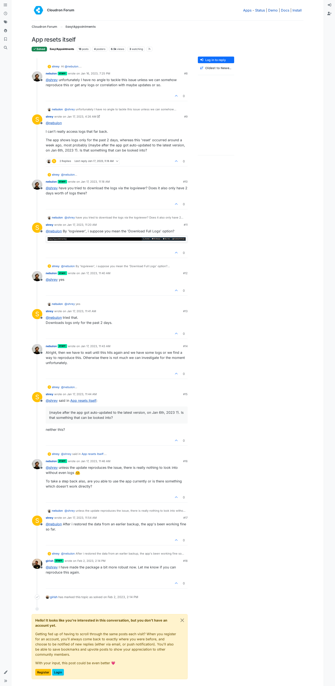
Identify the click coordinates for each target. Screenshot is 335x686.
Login (58, 672)
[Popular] (5, 30)
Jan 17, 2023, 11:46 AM (95, 461)
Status (260, 10)
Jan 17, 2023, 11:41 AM (81, 311)
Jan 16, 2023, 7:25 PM (95, 73)
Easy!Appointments (62, 49)
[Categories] (5, 5)
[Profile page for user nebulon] (37, 76)
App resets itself (83, 400)
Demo (273, 10)
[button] (5, 672)
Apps (247, 10)
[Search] (5, 47)
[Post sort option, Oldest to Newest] (216, 68)
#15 (185, 394)
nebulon (51, 73)
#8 (186, 73)
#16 (185, 461)
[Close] (182, 620)
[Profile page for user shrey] (37, 119)
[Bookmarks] (5, 39)
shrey (55, 66)
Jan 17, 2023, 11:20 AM (82, 224)
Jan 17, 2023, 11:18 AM (95, 181)
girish (49, 560)
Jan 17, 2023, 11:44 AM (82, 394)
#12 (185, 273)
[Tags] (5, 22)
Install (297, 10)
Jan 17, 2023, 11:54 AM (82, 517)
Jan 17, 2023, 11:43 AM (95, 346)
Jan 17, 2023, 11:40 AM (95, 273)
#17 (185, 517)
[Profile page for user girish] (37, 564)
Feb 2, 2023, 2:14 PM (91, 560)
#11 (186, 224)
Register (43, 672)
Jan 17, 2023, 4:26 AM (81, 116)
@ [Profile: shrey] (52, 80)
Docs (285, 10)
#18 (185, 560)
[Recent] (5, 13)
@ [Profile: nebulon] (71, 66)
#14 (185, 346)
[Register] (329, 13)
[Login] (329, 5)
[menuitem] (329, 5)
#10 (185, 181)
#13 (185, 311)
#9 (186, 116)
